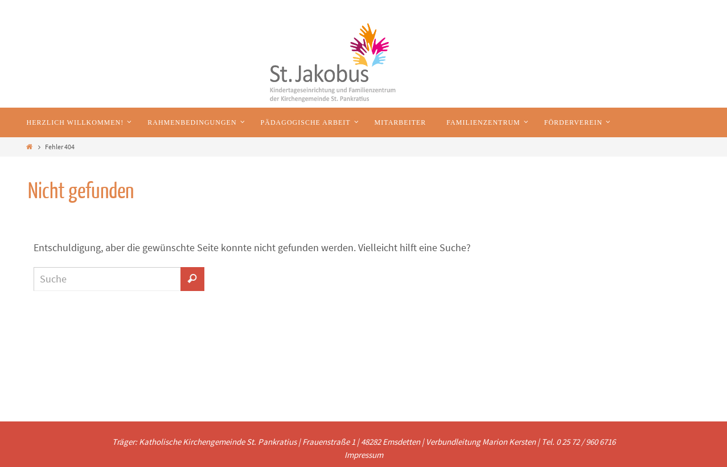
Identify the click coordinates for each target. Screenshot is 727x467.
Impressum (363, 454)
